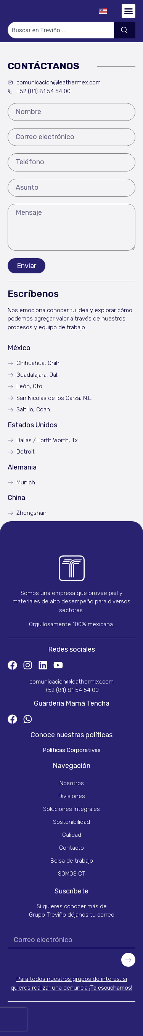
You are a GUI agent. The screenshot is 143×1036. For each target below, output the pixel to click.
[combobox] (61, 30)
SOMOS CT (71, 873)
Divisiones (71, 796)
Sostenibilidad (71, 822)
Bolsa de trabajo (71, 860)
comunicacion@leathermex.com (71, 681)
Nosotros (71, 783)
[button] (128, 11)
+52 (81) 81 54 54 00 (72, 690)
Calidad (71, 834)
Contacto (71, 847)
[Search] (124, 30)
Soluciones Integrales (71, 809)
